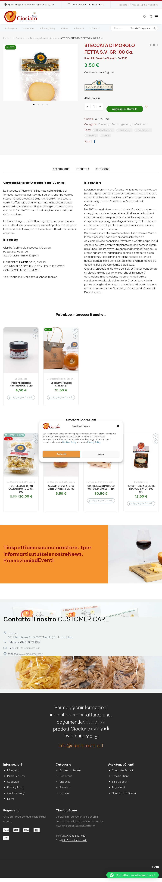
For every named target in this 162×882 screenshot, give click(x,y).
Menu (156, 16)
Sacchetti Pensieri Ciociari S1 (61, 383)
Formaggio (143, 129)
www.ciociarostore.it (31, 658)
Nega (100, 453)
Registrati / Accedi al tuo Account (138, 4)
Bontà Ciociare (104, 129)
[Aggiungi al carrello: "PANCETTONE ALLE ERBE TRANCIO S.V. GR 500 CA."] (141, 506)
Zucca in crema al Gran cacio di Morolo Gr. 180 (61, 489)
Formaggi (125, 129)
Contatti (95, 28)
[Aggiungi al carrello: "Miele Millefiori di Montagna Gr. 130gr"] (21, 397)
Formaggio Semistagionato (43, 38)
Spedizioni (29, 28)
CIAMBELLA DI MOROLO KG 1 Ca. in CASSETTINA (101, 489)
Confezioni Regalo (56, 378)
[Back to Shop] (154, 45)
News (65, 28)
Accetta (61, 453)
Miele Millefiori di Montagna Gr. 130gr (21, 383)
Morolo (92, 134)
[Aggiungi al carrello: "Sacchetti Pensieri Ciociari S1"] (61, 397)
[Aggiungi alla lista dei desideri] (148, 106)
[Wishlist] (144, 16)
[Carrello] (151, 16)
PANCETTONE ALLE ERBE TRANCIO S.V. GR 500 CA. (141, 490)
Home (6, 38)
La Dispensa (21, 378)
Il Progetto (12, 28)
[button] (117, 425)
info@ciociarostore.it (27, 652)
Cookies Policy (69, 442)
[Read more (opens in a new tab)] (86, 5)
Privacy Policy (94, 442)
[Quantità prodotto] (94, 106)
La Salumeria (141, 483)
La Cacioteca (19, 38)
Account (80, 28)
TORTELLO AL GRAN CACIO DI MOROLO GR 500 (21, 490)
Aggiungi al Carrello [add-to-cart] (124, 106)
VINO (106, 134)
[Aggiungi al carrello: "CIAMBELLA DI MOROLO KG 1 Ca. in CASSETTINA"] (101, 503)
